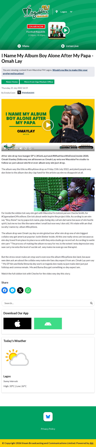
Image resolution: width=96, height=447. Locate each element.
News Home (12, 82)
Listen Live (70, 46)
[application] (48, 125)
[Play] (5, 148)
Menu (23, 46)
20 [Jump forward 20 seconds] (30, 148)
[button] (48, 125)
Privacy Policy (48, 428)
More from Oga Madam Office (38, 82)
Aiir (91, 443)
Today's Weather (14, 341)
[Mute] (21, 148)
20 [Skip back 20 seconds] (25, 148)
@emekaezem (25, 92)
